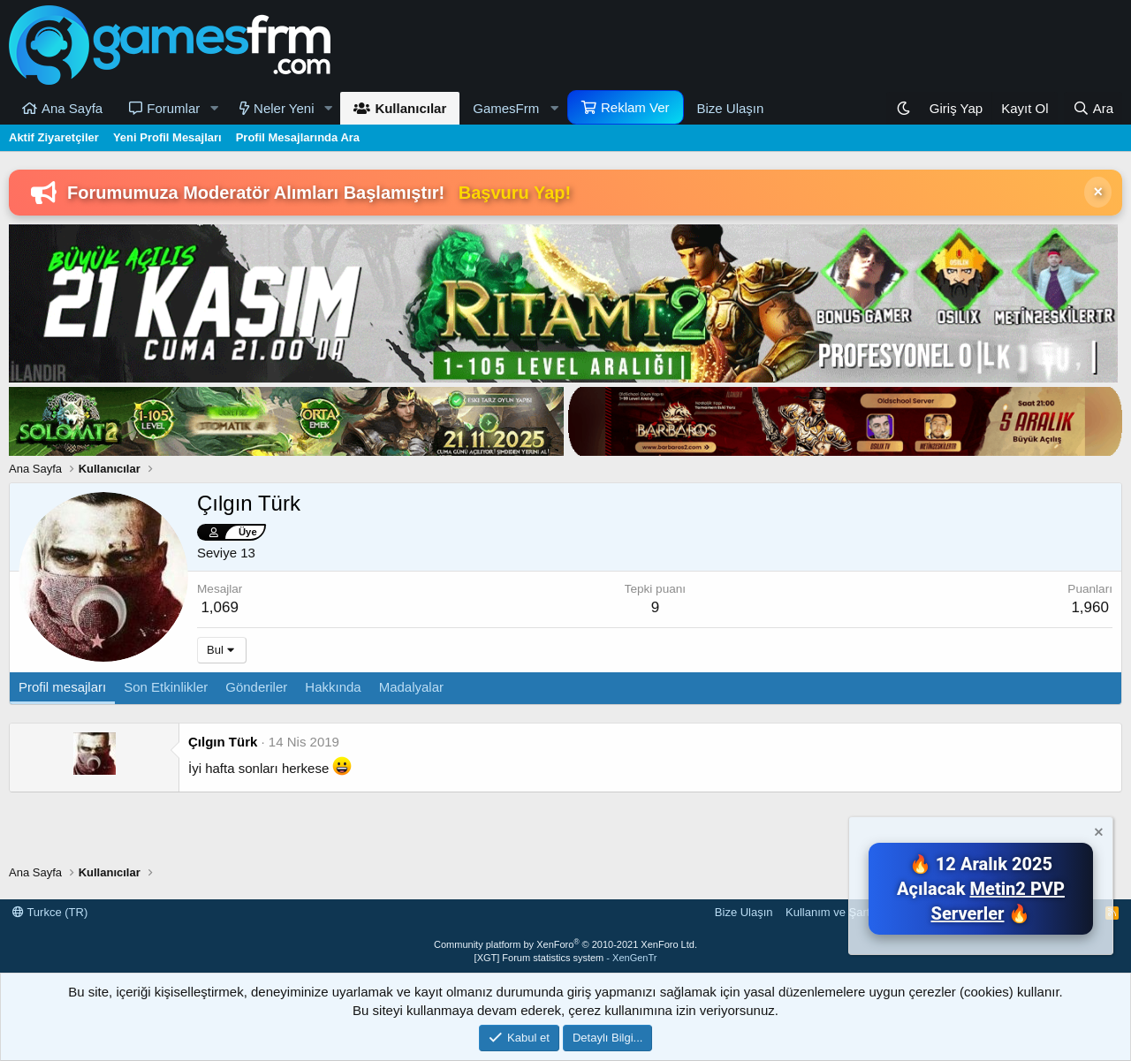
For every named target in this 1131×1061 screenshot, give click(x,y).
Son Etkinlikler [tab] (166, 686)
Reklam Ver (635, 107)
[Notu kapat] (1097, 834)
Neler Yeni (284, 108)
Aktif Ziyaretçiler (54, 137)
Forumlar (173, 108)
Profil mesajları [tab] (62, 686)
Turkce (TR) (49, 912)
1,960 (1090, 607)
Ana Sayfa (72, 108)
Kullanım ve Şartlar (834, 912)
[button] (213, 108)
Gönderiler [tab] (256, 686)
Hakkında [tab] (333, 686)
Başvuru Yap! (515, 192)
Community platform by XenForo (565, 944)
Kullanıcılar (410, 108)
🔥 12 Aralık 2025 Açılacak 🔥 (981, 888)
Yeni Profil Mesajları (167, 137)
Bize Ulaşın (730, 108)
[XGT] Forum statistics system (565, 957)
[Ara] (1093, 108)
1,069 (220, 607)
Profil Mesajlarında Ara (298, 137)
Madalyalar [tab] (411, 686)
